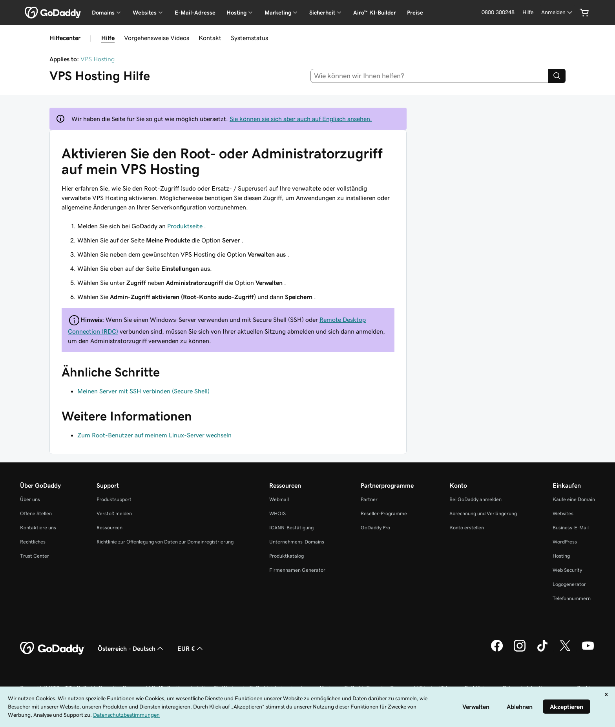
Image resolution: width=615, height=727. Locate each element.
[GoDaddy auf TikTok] (542, 650)
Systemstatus (249, 38)
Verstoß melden (114, 513)
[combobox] (429, 75)
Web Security (567, 570)
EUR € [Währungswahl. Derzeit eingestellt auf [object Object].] (190, 648)
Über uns (30, 499)
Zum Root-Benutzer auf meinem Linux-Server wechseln (154, 435)
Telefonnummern (572, 598)
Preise (415, 12)
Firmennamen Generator (297, 570)
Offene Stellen (36, 513)
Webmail (279, 499)
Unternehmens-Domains (296, 541)
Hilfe (108, 38)
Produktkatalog (286, 555)
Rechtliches (33, 541)
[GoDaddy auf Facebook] (497, 650)
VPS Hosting (97, 59)
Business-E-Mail (571, 527)
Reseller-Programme (384, 513)
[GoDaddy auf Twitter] (565, 650)
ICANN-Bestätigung (291, 527)
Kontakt (210, 38)
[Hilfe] (528, 12)
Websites (563, 513)
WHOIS (277, 513)
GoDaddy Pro (375, 527)
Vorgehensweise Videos (156, 38)
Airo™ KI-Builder (374, 12)
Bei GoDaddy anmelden (475, 499)
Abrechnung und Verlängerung (483, 513)
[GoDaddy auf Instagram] (520, 650)
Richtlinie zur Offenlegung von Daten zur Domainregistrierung (165, 541)
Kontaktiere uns (38, 527)
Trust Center (34, 555)
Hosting (561, 555)
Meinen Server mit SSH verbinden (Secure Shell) (143, 391)
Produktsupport (114, 499)
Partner (369, 499)
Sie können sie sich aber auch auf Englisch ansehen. (301, 119)
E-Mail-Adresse (195, 12)
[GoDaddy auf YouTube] (588, 650)
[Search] (557, 76)
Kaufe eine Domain (574, 499)
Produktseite (185, 226)
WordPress (565, 541)
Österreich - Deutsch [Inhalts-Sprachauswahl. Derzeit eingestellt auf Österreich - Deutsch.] (131, 648)
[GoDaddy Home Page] (52, 648)
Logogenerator (569, 584)
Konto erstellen (466, 527)
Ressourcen (109, 527)
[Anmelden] (557, 12)
